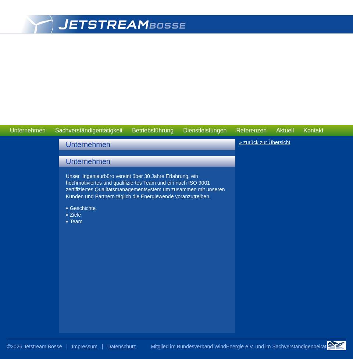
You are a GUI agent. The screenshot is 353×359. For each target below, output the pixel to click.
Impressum (84, 346)
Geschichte (83, 208)
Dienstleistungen (205, 130)
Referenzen (251, 130)
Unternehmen (28, 130)
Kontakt (313, 130)
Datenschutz (121, 346)
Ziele (75, 215)
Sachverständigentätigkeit (88, 130)
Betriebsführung (153, 130)
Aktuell (285, 130)
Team (76, 221)
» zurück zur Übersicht (264, 142)
